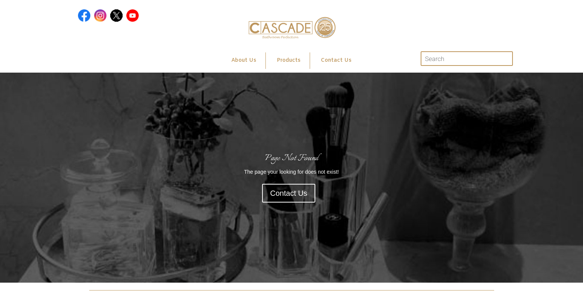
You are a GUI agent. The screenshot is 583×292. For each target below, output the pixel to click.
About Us (243, 60)
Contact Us (336, 60)
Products (288, 60)
